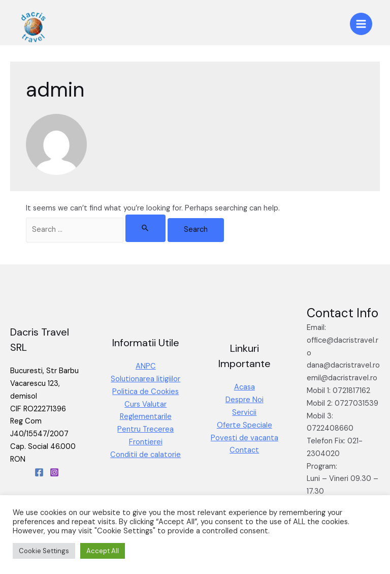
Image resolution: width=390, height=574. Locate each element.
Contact (244, 450)
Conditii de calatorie (145, 455)
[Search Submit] (145, 228)
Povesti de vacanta (244, 438)
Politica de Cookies (145, 392)
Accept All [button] (102, 551)
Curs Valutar (145, 404)
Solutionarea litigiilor (145, 379)
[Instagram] (54, 472)
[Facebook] (39, 472)
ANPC (146, 366)
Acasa (244, 387)
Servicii (244, 412)
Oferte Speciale (244, 425)
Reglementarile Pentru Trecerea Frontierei (145, 429)
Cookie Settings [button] (44, 551)
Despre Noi (244, 400)
